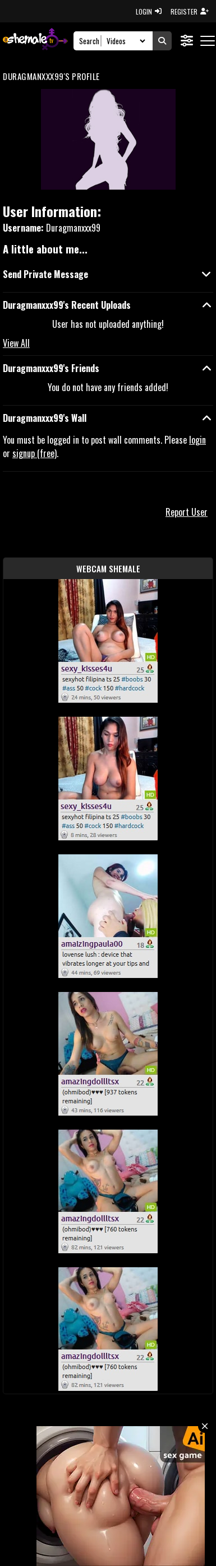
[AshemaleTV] (35, 40)
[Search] (90, 40)
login (197, 439)
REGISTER (190, 11)
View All (16, 343)
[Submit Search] (162, 40)
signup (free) (34, 453)
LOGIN (149, 11)
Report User (187, 512)
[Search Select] (124, 41)
